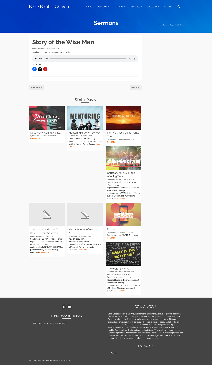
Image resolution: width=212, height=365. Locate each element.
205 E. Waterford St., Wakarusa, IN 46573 (49, 323)
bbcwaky (38, 48)
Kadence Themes (66, 360)
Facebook (115, 353)
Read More (35, 138)
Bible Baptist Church (49, 6)
